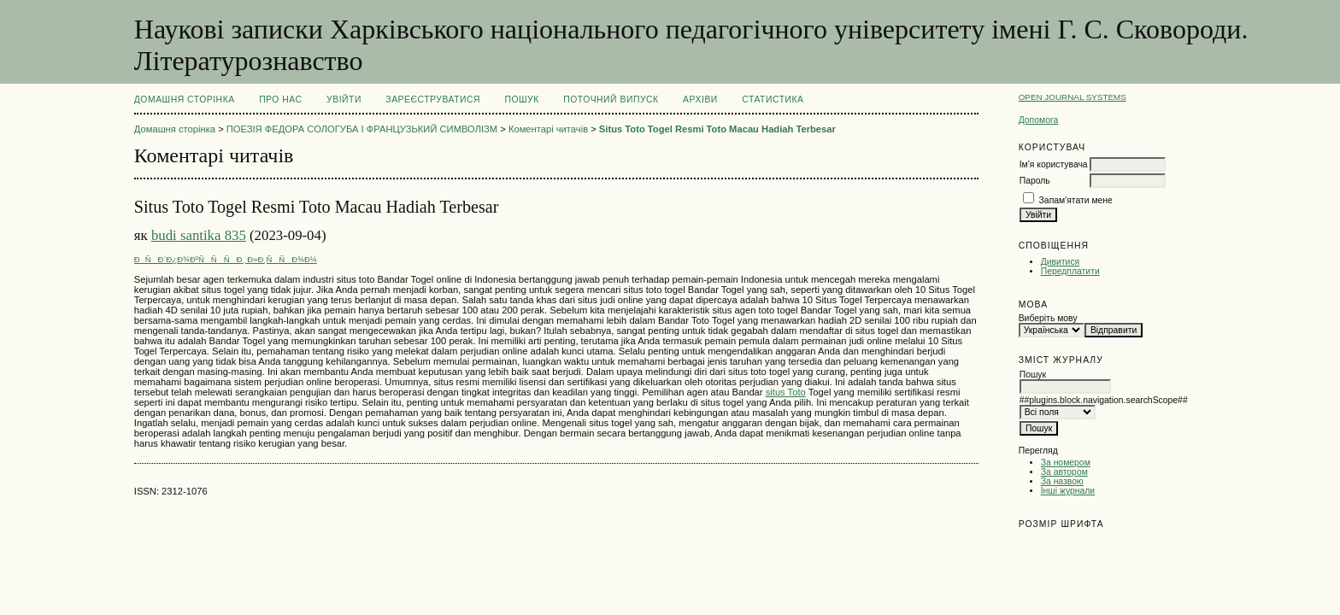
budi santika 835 (198, 235)
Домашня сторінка (184, 99)
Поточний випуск (610, 99)
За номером (1065, 462)
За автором (1064, 472)
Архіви (700, 99)
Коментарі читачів (548, 129)
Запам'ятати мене (1076, 200)
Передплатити (1070, 271)
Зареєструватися (432, 99)
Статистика (772, 99)
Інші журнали (1068, 490)
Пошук (521, 99)
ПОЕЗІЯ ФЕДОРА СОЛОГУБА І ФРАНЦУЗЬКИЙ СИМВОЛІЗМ (361, 129)
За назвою (1062, 481)
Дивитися (1060, 261)
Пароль (1035, 180)
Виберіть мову (1048, 318)
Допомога (1039, 120)
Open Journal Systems (1072, 97)
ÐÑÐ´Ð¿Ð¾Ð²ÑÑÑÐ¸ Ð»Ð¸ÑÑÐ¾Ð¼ (225, 259)
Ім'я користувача (1054, 164)
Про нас (281, 99)
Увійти (343, 99)
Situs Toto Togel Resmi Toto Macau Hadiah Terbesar (717, 129)
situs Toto (786, 392)
